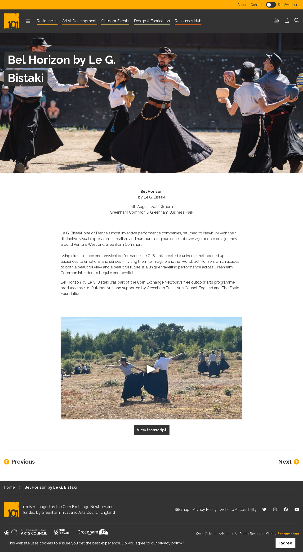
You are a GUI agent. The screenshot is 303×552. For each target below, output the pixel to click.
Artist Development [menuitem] (79, 21)
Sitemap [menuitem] (182, 509)
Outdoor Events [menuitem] (115, 21)
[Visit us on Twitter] (264, 509)
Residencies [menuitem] (47, 21)
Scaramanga (288, 534)
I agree (285, 543)
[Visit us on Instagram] (275, 509)
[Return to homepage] (13, 21)
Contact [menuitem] (256, 5)
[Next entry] (288, 462)
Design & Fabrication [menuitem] (152, 21)
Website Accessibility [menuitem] (238, 509)
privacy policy (170, 543)
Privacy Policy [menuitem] (204, 509)
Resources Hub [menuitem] (188, 21)
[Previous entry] (19, 462)
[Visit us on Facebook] (286, 509)
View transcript (151, 430)
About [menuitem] (242, 5)
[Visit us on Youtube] (296, 509)
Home (9, 487)
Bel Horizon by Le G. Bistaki (50, 487)
